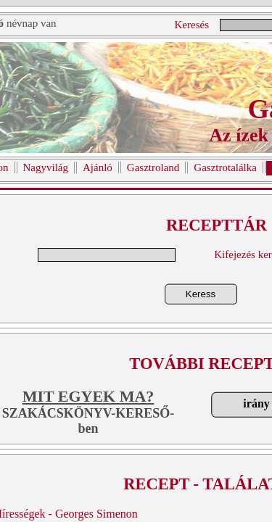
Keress (200, 294)
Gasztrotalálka (225, 167)
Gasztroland (153, 167)
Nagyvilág (45, 167)
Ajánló (97, 167)
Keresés (192, 24)
